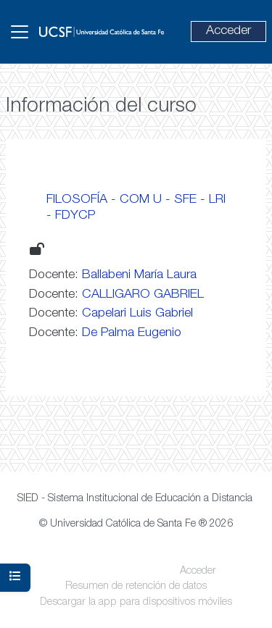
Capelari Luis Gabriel (137, 313)
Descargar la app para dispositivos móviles (136, 603)
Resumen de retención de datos (136, 587)
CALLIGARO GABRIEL (143, 294)
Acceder (228, 31)
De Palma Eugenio (131, 333)
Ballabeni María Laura (139, 275)
